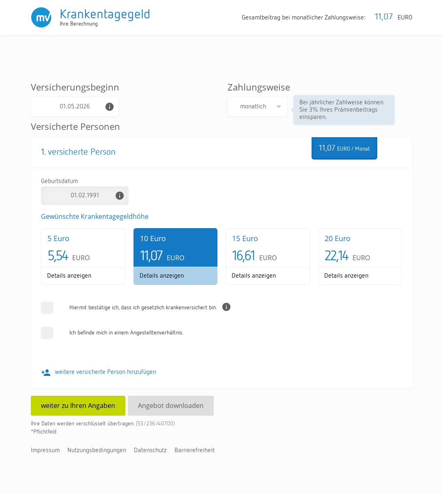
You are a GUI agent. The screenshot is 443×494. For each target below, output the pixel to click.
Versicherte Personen (75, 126)
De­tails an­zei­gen (69, 276)
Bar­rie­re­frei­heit (194, 450)
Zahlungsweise (259, 87)
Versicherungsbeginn (75, 87)
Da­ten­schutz (150, 450)
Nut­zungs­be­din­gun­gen (96, 450)
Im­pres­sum (45, 450)
